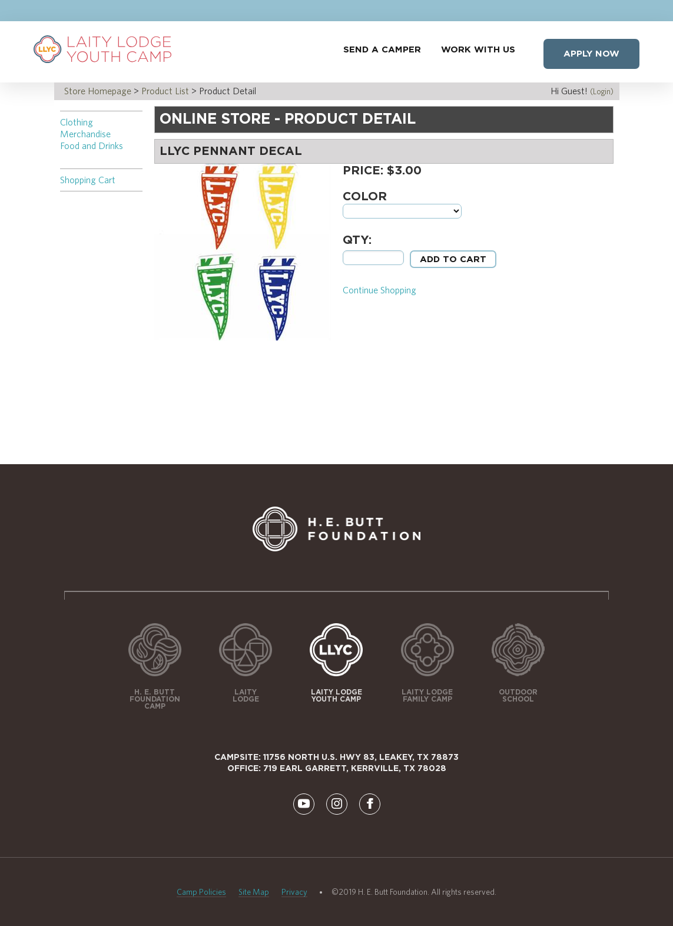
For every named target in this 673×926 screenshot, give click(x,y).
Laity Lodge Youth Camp (336, 696)
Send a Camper (382, 49)
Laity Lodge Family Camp (427, 696)
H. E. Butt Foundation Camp (155, 699)
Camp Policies (201, 892)
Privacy (294, 892)
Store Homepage (97, 91)
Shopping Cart (87, 180)
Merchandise (85, 134)
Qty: (357, 240)
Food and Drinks (91, 145)
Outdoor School (518, 696)
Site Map (253, 892)
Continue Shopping (379, 290)
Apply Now (591, 53)
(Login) (602, 91)
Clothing (76, 122)
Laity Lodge (246, 696)
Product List (165, 91)
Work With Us (478, 49)
